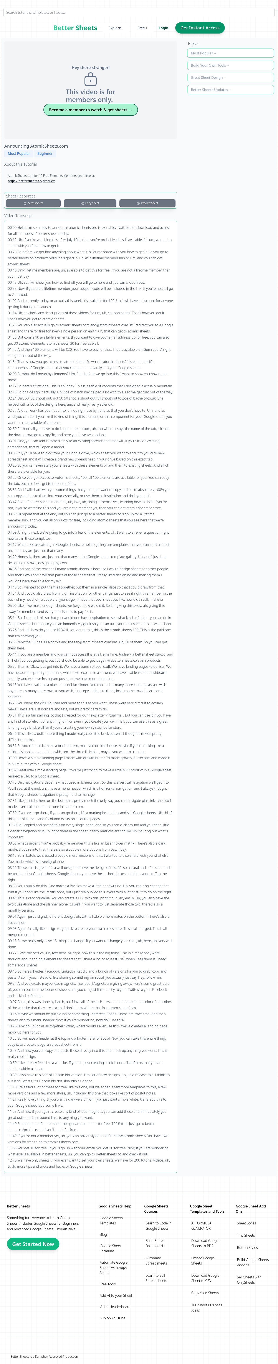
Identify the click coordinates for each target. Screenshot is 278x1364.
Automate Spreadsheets (156, 1261)
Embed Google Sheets (203, 1261)
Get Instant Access (200, 28)
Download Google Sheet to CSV (205, 1278)
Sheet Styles (246, 1223)
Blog (103, 1234)
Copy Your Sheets (205, 1292)
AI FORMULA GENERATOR (201, 1226)
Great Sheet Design (207, 77)
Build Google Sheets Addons (253, 1262)
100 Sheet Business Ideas (206, 1308)
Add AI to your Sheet (116, 1295)
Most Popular (19, 153)
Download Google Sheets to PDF (205, 1243)
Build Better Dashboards (155, 1243)
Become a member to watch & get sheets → (90, 109)
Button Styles (247, 1247)
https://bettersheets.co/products (31, 181)
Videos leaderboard (115, 1306)
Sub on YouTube (112, 1318)
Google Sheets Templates (111, 1221)
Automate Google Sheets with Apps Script (113, 1267)
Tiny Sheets (246, 1235)
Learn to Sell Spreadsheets (156, 1278)
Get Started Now (33, 1244)
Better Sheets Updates (209, 89)
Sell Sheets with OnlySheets (249, 1280)
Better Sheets (75, 28)
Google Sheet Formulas (110, 1248)
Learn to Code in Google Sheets (159, 1226)
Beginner (45, 153)
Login (163, 27)
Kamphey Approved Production (56, 1356)
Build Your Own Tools (208, 65)
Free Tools (108, 1284)
